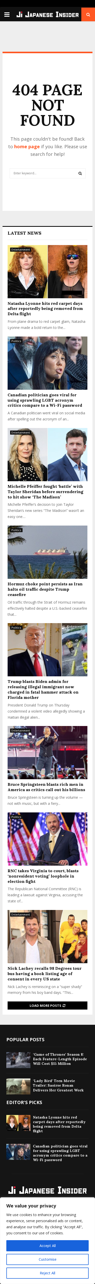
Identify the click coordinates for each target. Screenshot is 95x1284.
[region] (47, 1240)
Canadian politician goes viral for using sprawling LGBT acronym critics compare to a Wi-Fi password (45, 400)
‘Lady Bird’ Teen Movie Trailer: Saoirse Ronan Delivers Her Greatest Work (58, 1085)
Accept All (48, 1245)
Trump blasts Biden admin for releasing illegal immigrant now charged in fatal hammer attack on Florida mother (43, 689)
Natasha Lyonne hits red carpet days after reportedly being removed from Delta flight (45, 309)
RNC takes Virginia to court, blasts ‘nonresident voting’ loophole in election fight (43, 876)
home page (27, 146)
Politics (16, 341)
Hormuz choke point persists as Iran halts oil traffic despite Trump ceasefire (45, 589)
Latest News (24, 233)
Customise (47, 1259)
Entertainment (20, 249)
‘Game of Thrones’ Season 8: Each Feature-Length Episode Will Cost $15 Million (60, 1059)
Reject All (47, 1273)
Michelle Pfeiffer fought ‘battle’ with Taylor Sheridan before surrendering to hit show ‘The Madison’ (45, 491)
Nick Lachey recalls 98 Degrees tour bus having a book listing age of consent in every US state (45, 973)
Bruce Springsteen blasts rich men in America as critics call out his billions (46, 787)
